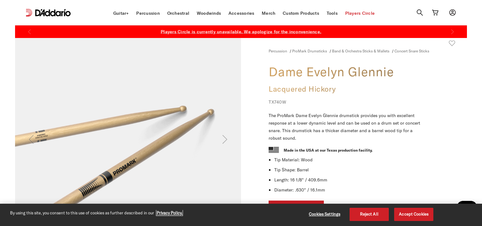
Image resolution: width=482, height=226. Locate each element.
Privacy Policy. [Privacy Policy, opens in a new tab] (169, 212)
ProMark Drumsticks (309, 51)
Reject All (369, 214)
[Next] (452, 31)
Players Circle (360, 13)
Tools (332, 13)
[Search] (420, 12)
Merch (268, 13)
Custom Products (301, 13)
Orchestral (178, 13)
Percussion (148, 13)
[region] (241, 215)
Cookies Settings (324, 214)
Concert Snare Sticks (411, 51)
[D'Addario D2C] (53, 12)
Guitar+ (121, 13)
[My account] (452, 12)
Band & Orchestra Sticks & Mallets (360, 51)
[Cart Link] (435, 12)
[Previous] (29, 31)
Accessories (241, 13)
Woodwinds (209, 13)
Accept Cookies (413, 214)
